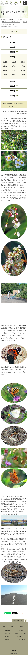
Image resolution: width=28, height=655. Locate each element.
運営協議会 (7, 630)
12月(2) (5, 62)
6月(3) (5, 70)
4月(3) (23, 70)
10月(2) (23, 62)
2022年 (12, 81)
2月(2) (14, 74)
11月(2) (14, 62)
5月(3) (14, 70)
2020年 (12, 91)
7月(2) (23, 66)
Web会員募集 (7, 633)
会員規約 (7, 639)
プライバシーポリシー (20, 639)
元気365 (16, 653)
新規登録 (6, 3)
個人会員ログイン (16, 4)
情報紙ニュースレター (20, 633)
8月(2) (14, 66)
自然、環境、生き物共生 (11, 24)
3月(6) (5, 74)
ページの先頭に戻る (18, 620)
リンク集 (7, 636)
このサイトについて (2, 4)
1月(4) (23, 74)
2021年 (12, 86)
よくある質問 (20, 626)
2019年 (12, 96)
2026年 (12, 42)
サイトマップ (8, 642)
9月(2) (5, 66)
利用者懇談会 (20, 630)
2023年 (12, 57)
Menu (13, 31)
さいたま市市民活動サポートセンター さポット (13, 19)
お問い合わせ (11, 4)
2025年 (12, 47)
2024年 (12, 52)
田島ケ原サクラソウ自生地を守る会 (11, 22)
